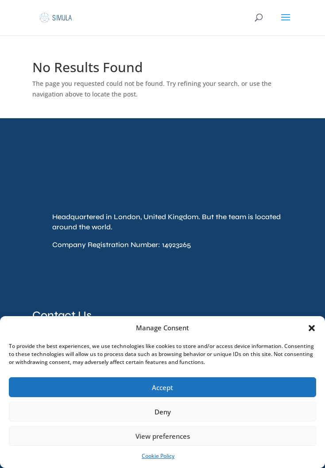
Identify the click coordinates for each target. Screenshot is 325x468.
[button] (311, 328)
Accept (162, 387)
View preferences (162, 436)
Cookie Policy (158, 456)
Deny (163, 411)
